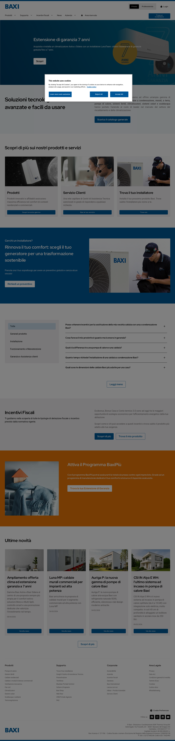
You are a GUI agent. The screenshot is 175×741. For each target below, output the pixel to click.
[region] (88, 88)
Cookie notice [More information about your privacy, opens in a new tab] (91, 87)
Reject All (99, 94)
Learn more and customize (60, 94)
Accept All (119, 94)
